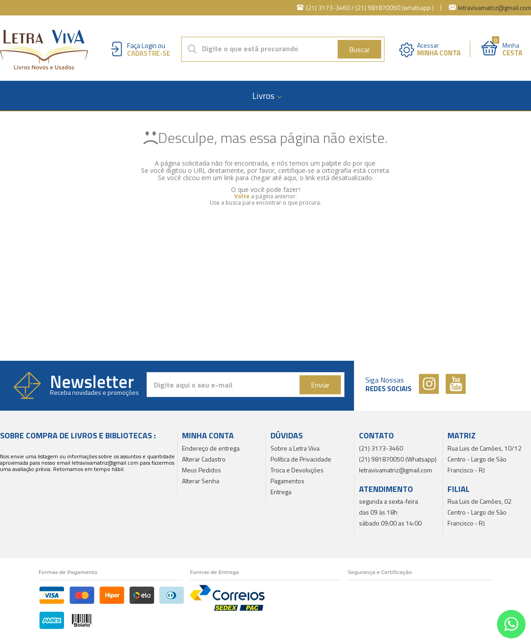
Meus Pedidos (201, 470)
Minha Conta (439, 53)
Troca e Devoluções (297, 470)
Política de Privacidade (300, 459)
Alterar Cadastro (204, 459)
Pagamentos (287, 481)
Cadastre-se (148, 53)
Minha (512, 48)
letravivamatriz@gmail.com (494, 7)
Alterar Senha (200, 481)
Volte (242, 196)
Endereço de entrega (211, 448)
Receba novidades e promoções (94, 392)
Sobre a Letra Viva (295, 448)
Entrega (280, 491)
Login (149, 45)
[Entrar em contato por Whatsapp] (511, 624)
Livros (263, 95)
